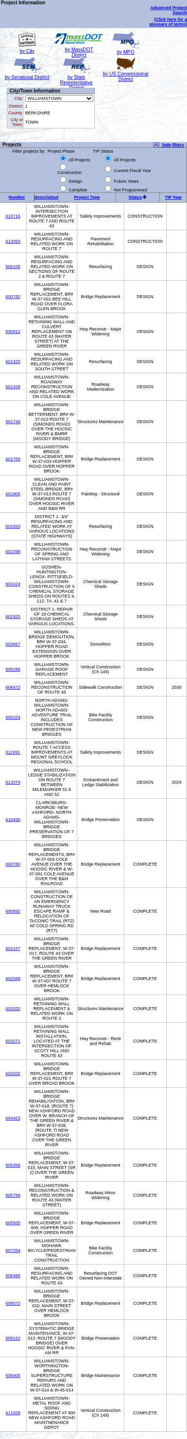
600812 (13, 331)
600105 (13, 266)
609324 (13, 717)
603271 (13, 1041)
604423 (13, 1118)
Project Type (87, 197)
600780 (13, 864)
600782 (13, 296)
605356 (13, 1165)
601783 (13, 459)
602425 (13, 616)
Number (17, 197)
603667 (13, 644)
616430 (13, 819)
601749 (13, 421)
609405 (13, 1375)
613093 (13, 241)
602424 (13, 584)
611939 (13, 1412)
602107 (13, 948)
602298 (13, 551)
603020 (13, 1008)
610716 (13, 216)
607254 (13, 1250)
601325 (13, 361)
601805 (13, 493)
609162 (13, 1338)
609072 (13, 1303)
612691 (13, 752)
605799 (13, 1195)
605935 (13, 1222)
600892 (13, 911)
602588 (13, 978)
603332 (13, 1073)
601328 (13, 386)
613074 (13, 782)
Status (135, 197)
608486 (13, 1275)
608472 (13, 687)
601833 (13, 526)
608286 (13, 669)
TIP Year (173, 197)
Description (46, 197)
